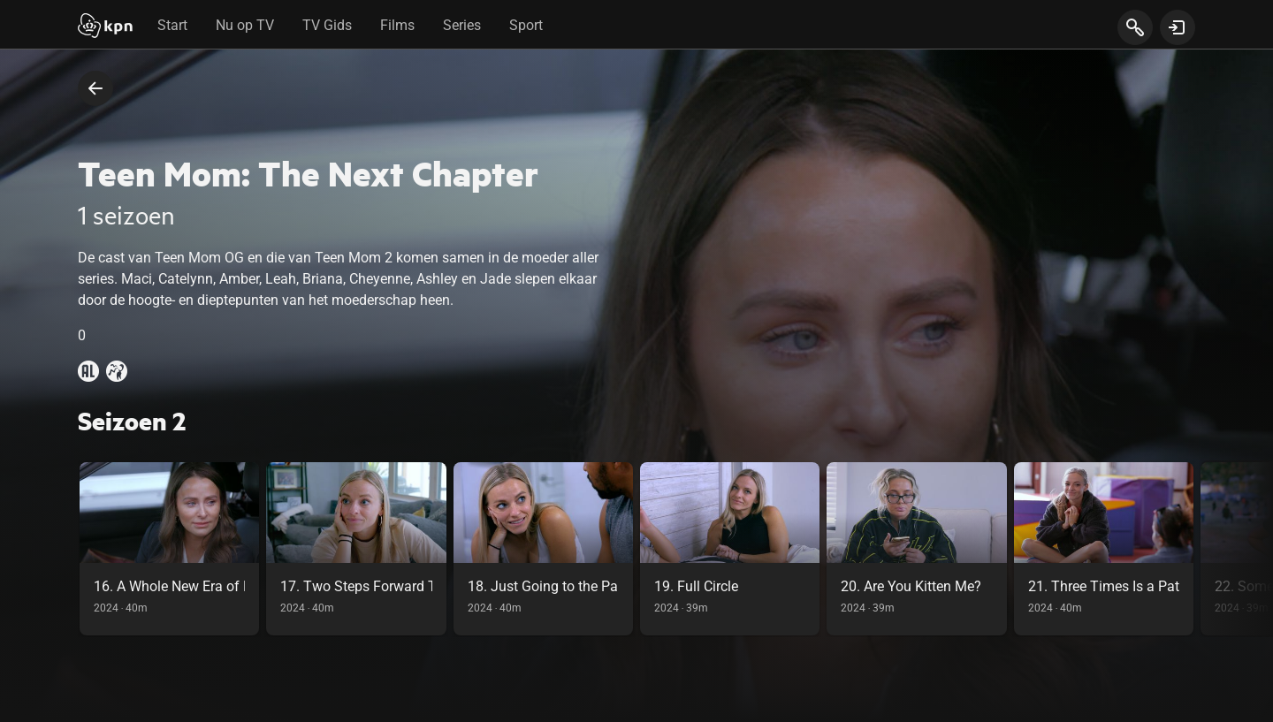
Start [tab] (172, 25)
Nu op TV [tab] (245, 25)
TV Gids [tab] (327, 25)
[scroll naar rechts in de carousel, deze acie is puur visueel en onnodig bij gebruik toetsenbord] (1237, 548)
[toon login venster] (1177, 27)
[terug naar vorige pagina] (95, 88)
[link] (169, 548)
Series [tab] (462, 25)
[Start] (105, 27)
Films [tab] (397, 25)
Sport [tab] (526, 25)
